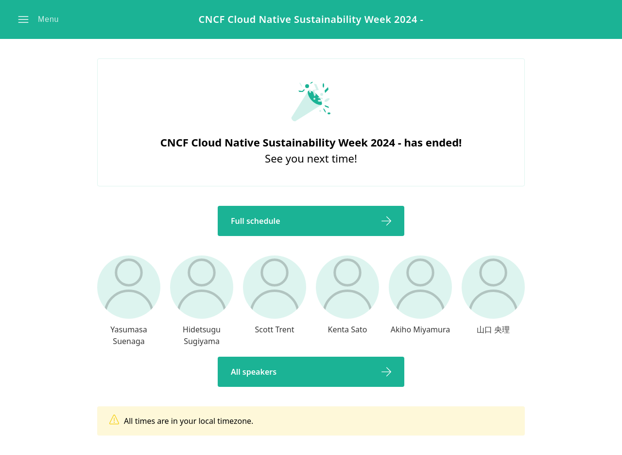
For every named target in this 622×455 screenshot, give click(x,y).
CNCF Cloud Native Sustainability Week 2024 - (310, 19)
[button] (39, 19)
